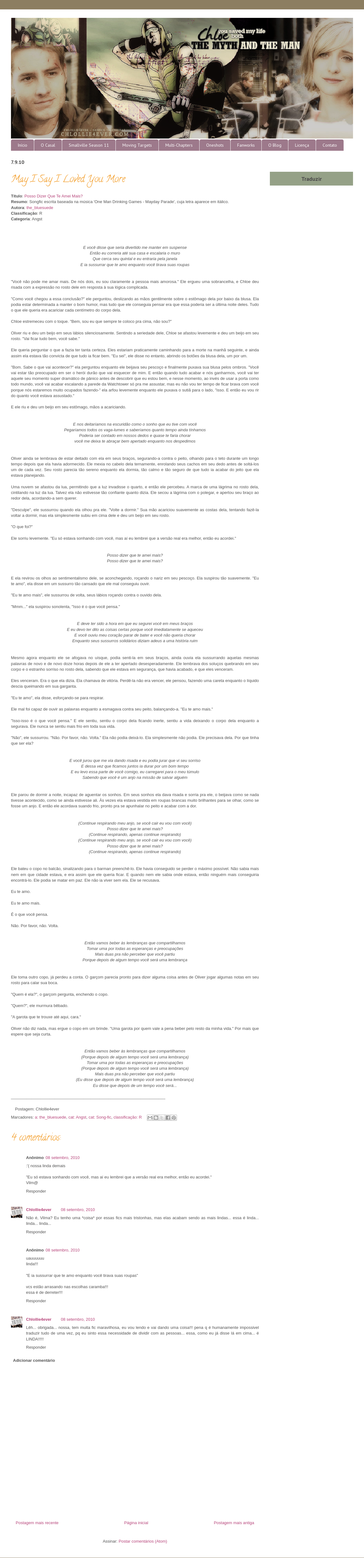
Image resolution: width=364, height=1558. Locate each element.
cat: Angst (77, 1117)
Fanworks (246, 145)
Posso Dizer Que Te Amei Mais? (53, 196)
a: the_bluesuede (50, 1117)
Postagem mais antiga (234, 1522)
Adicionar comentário (34, 1360)
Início (22, 145)
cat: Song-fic (99, 1117)
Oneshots (215, 145)
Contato (330, 145)
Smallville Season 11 (89, 145)
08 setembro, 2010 (62, 1157)
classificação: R (128, 1117)
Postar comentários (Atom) (143, 1541)
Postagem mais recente (37, 1522)
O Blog (274, 145)
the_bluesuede (39, 207)
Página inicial (136, 1522)
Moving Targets (137, 145)
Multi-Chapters (179, 145)
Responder (36, 1191)
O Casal (48, 145)
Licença (302, 145)
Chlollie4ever (38, 1209)
